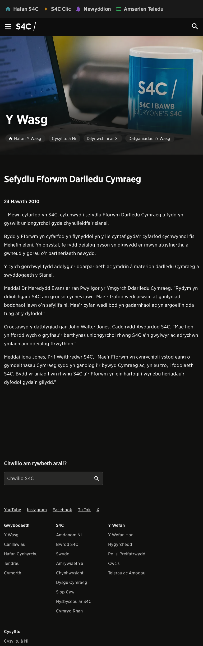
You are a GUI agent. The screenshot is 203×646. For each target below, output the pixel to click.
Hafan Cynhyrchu (21, 553)
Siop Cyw (65, 591)
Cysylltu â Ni (16, 641)
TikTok (84, 509)
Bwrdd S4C (67, 544)
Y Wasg (11, 534)
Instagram (37, 509)
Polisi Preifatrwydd (126, 553)
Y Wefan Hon (120, 534)
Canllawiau (14, 544)
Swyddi (63, 553)
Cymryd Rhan (69, 611)
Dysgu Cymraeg (71, 582)
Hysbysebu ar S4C (73, 601)
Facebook (62, 509)
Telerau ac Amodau (126, 572)
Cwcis (113, 563)
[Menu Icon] (8, 26)
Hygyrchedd (120, 544)
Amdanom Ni (69, 534)
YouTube (12, 509)
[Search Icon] (195, 26)
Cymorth (12, 572)
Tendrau (12, 563)
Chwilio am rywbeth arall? (35, 463)
